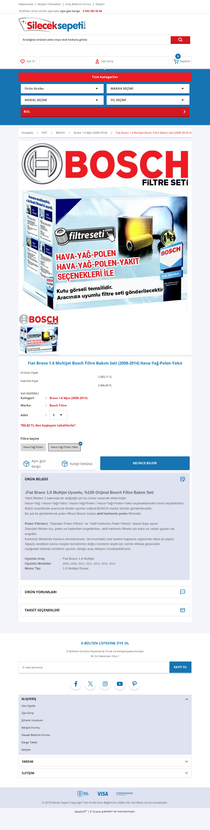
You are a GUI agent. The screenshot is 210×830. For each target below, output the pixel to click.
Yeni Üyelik (29, 706)
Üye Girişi (28, 714)
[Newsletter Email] (105, 668)
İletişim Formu (31, 728)
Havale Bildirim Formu (37, 736)
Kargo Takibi (30, 743)
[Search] (105, 40)
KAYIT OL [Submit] (180, 668)
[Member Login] (28, 61)
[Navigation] (105, 77)
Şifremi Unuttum (33, 721)
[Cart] (182, 61)
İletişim (26, 750)
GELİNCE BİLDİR (145, 464)
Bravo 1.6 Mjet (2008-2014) (69, 398)
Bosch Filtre (59, 405)
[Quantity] (58, 415)
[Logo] (52, 24)
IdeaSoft (81, 812)
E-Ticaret (95, 812)
